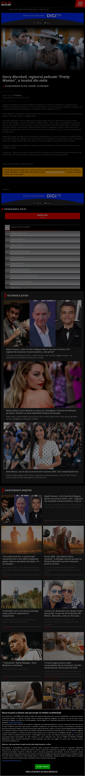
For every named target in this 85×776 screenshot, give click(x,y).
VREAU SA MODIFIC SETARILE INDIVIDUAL (42, 771)
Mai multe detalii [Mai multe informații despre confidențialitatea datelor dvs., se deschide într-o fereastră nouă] (15, 722)
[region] (42, 742)
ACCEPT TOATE (42, 767)
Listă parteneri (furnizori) (11, 760)
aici (73, 733)
